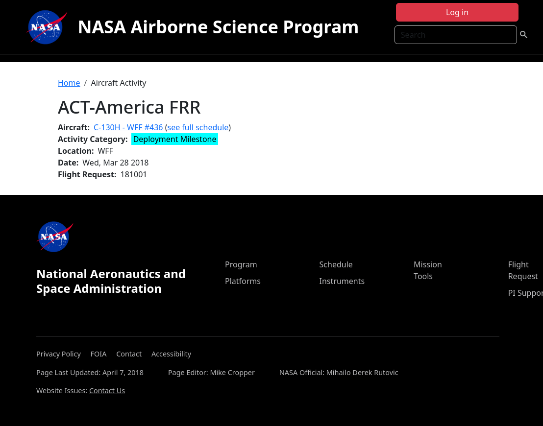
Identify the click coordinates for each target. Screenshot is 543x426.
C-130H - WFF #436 (128, 127)
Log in (457, 12)
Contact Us (107, 390)
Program (241, 264)
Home (69, 82)
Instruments (342, 281)
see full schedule (197, 127)
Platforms (243, 281)
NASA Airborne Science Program (218, 27)
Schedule (336, 264)
